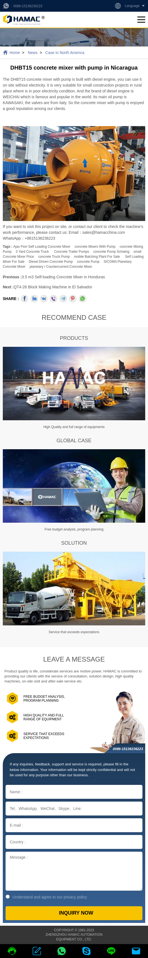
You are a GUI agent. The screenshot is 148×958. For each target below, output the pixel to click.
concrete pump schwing (111, 252)
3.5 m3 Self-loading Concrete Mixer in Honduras (63, 277)
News (32, 52)
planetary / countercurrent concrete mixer (61, 267)
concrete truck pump (54, 257)
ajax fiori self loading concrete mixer (42, 247)
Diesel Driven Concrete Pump (51, 262)
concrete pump (88, 262)
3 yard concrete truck (32, 252)
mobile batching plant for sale (97, 257)
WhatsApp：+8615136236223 (29, 238)
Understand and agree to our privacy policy (46, 897)
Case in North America (64, 52)
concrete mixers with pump (95, 247)
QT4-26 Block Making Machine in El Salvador (53, 287)
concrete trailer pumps (71, 252)
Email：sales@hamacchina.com (97, 232)
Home (14, 52)
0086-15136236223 (27, 6)
